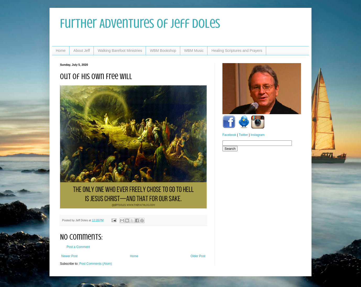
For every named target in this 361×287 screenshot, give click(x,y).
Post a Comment (78, 247)
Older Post (197, 256)
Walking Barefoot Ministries (120, 50)
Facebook (229, 135)
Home (60, 50)
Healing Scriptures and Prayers (236, 50)
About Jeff (81, 50)
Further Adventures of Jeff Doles (140, 23)
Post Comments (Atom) (95, 264)
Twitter (243, 135)
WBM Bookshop (163, 50)
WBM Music (194, 50)
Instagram (257, 135)
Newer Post (69, 256)
